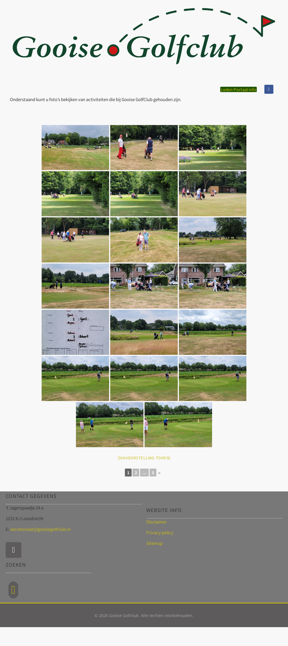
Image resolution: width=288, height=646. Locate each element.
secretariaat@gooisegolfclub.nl (40, 529)
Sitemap (154, 543)
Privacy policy (160, 532)
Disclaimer (156, 522)
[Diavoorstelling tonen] (144, 457)
